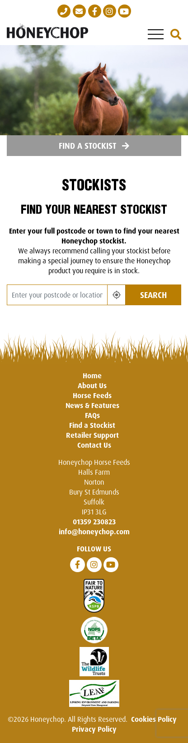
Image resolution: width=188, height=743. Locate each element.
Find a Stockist (94, 146)
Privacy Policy (94, 729)
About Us (92, 385)
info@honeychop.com (94, 531)
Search (153, 295)
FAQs (92, 415)
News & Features (92, 405)
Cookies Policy (154, 719)
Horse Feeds (92, 395)
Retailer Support (92, 435)
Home (92, 375)
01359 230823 (94, 521)
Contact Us (94, 444)
